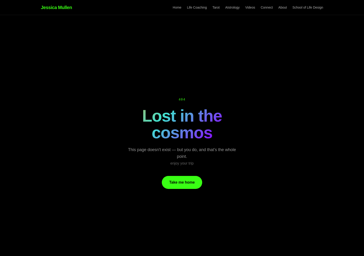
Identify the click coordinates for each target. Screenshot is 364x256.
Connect (267, 7)
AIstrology (232, 7)
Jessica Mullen (56, 7)
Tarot (216, 7)
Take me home (182, 182)
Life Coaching (197, 7)
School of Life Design (307, 7)
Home (177, 7)
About (282, 7)
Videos (250, 7)
